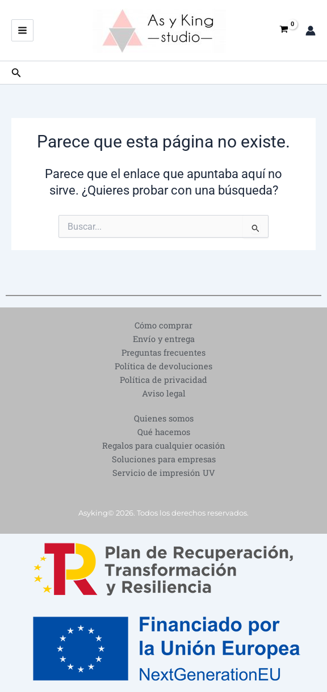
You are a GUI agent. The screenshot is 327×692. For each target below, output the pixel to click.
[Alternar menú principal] (22, 30)
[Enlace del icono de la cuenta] (310, 31)
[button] (16, 73)
